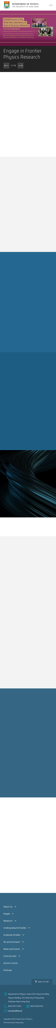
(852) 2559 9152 (36, 1006)
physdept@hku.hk (15, 1010)
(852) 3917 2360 (14, 1006)
